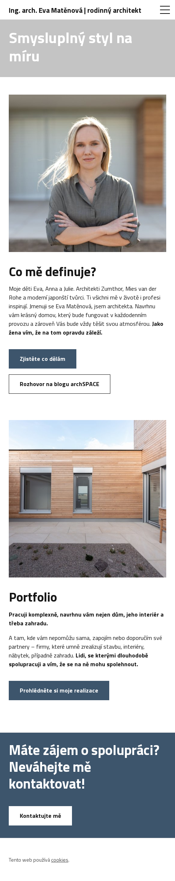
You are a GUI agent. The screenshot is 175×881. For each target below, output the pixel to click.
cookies (59, 859)
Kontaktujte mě (40, 815)
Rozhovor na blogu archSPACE (59, 384)
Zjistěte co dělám (42, 358)
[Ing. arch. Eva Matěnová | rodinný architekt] (77, 10)
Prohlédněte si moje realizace (59, 690)
